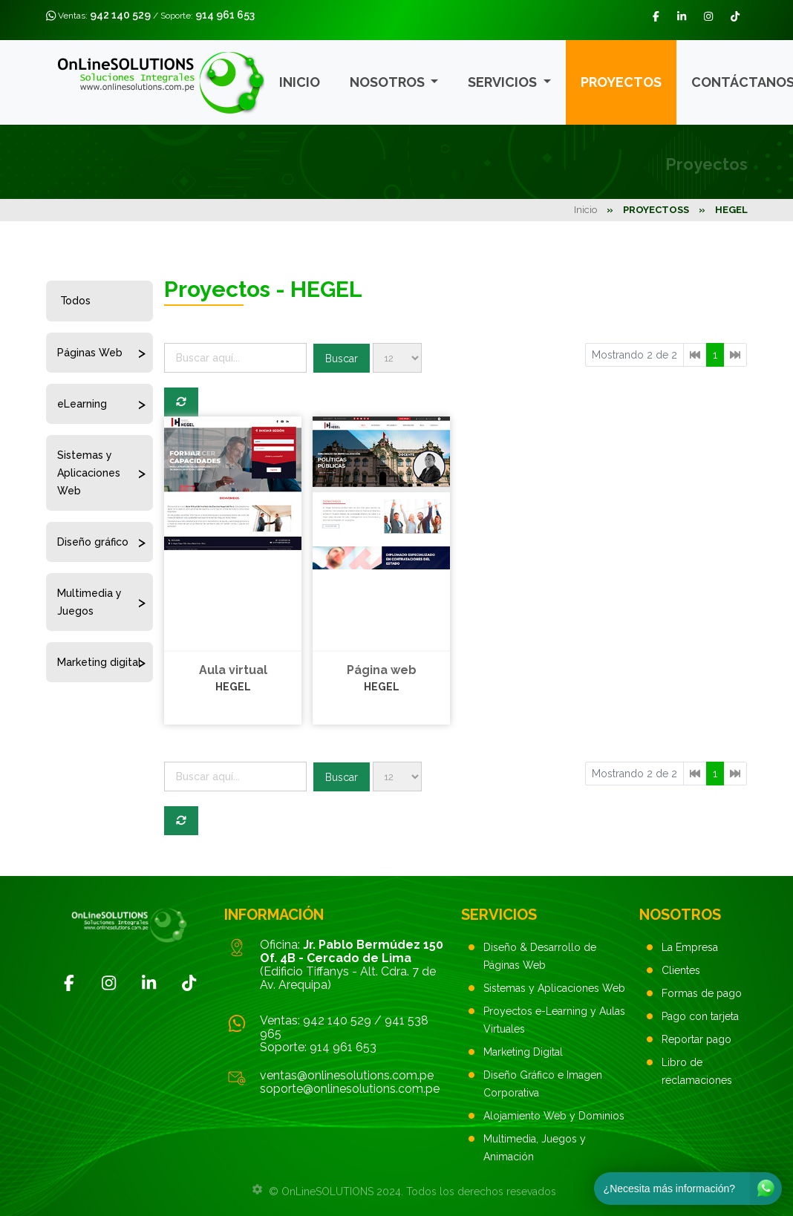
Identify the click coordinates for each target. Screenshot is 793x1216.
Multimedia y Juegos (89, 602)
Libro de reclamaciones (697, 1071)
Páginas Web (90, 353)
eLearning (82, 404)
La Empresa (690, 947)
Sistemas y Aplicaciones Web (88, 473)
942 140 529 (120, 15)
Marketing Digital (523, 1052)
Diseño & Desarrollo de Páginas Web (539, 956)
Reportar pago (696, 1039)
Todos (75, 301)
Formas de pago (702, 993)
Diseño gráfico (92, 542)
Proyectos (621, 82)
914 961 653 (225, 15)
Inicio (299, 82)
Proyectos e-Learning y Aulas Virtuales (554, 1020)
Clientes (681, 970)
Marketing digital (99, 662)
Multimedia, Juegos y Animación (534, 1148)
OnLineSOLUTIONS (327, 1191)
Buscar (341, 359)
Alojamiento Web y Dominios (553, 1116)
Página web (382, 670)
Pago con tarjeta (700, 1016)
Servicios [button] (504, 82)
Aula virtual (233, 670)
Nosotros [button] (389, 82)
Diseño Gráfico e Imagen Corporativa (542, 1084)
